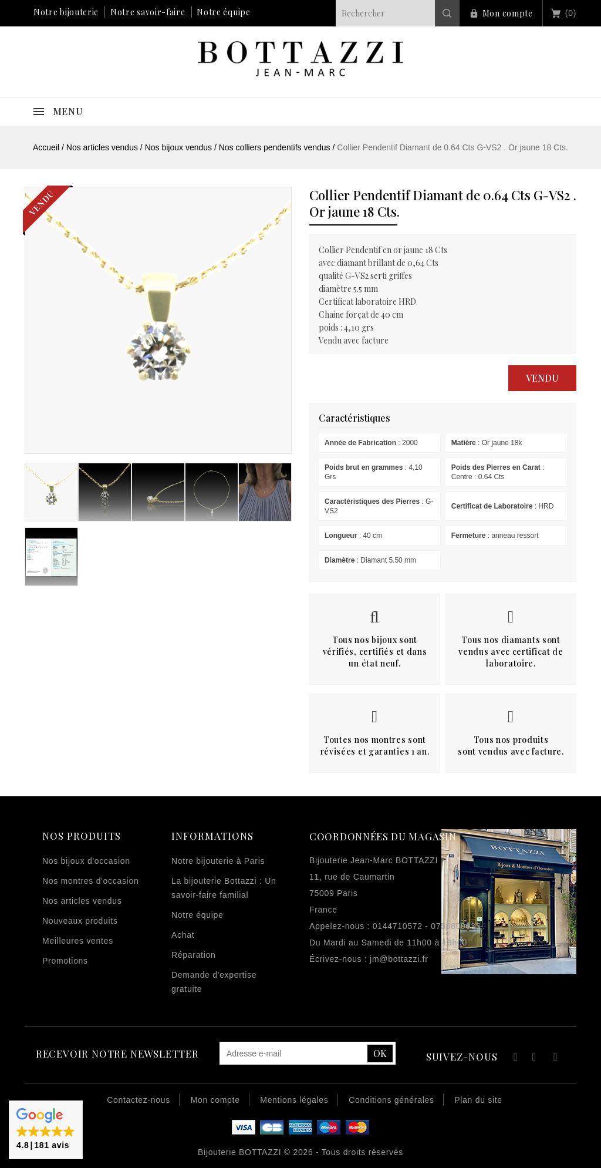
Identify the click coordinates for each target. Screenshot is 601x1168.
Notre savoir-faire (147, 12)
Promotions (65, 960)
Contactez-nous (138, 1100)
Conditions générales (391, 1100)
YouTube (535, 1058)
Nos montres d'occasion (90, 881)
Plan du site (478, 1100)
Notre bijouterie (66, 12)
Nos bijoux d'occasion (86, 861)
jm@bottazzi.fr (399, 959)
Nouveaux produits (80, 920)
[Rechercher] (398, 13)
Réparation (193, 955)
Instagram (555, 1058)
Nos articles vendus (81, 901)
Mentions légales (294, 1100)
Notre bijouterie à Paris (218, 861)
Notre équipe (223, 12)
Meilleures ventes (77, 940)
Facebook (514, 1058)
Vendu (542, 378)
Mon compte (507, 13)
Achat (182, 935)
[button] (46, 1129)
